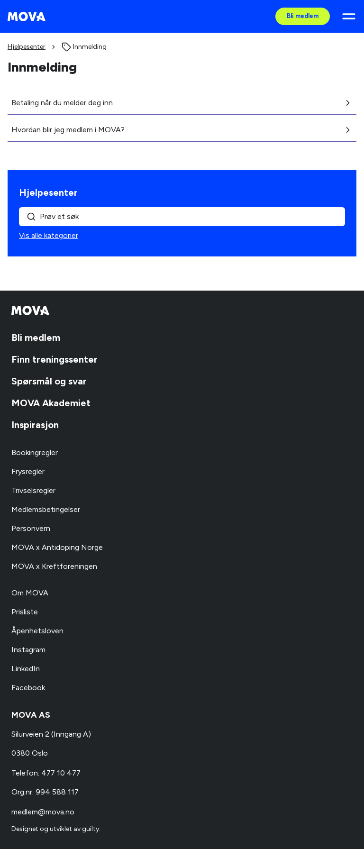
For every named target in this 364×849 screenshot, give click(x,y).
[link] (84, 47)
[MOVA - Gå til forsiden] (27, 16)
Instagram (28, 649)
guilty (90, 829)
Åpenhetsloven (37, 630)
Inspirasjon (35, 424)
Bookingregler (34, 452)
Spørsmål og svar (49, 381)
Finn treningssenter (54, 359)
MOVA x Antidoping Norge (57, 547)
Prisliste (24, 611)
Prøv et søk (53, 216)
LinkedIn (25, 668)
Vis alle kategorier (48, 235)
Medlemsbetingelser (45, 509)
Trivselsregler (33, 490)
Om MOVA (29, 592)
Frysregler (28, 471)
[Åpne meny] (348, 16)
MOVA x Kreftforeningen (54, 566)
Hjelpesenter (27, 47)
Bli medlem (302, 15)
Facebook (28, 687)
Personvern (30, 528)
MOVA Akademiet (51, 403)
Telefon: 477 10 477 (46, 772)
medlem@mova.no (42, 811)
